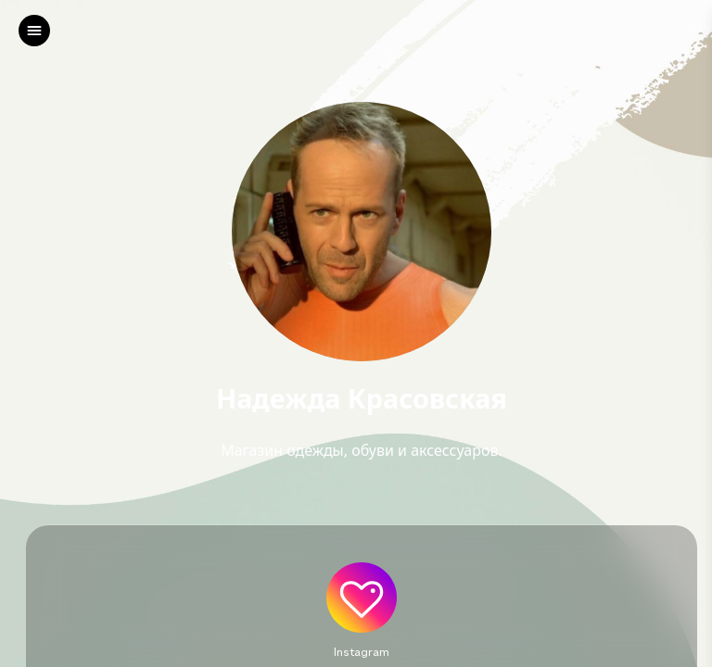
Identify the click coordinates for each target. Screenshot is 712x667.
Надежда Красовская (361, 399)
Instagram (361, 651)
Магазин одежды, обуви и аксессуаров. (361, 450)
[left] (34, 30)
